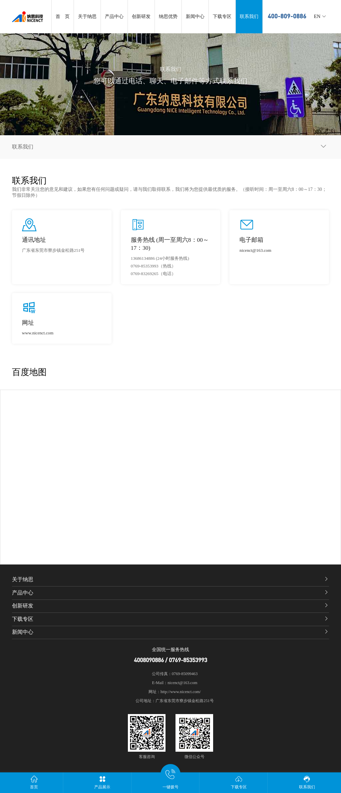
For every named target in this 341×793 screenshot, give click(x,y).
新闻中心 (195, 16)
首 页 (63, 16)
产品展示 (102, 782)
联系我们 (249, 16)
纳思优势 (168, 16)
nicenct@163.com (255, 250)
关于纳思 (87, 16)
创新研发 (141, 16)
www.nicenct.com (38, 332)
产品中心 (114, 16)
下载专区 (222, 16)
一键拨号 (171, 780)
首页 (34, 782)
